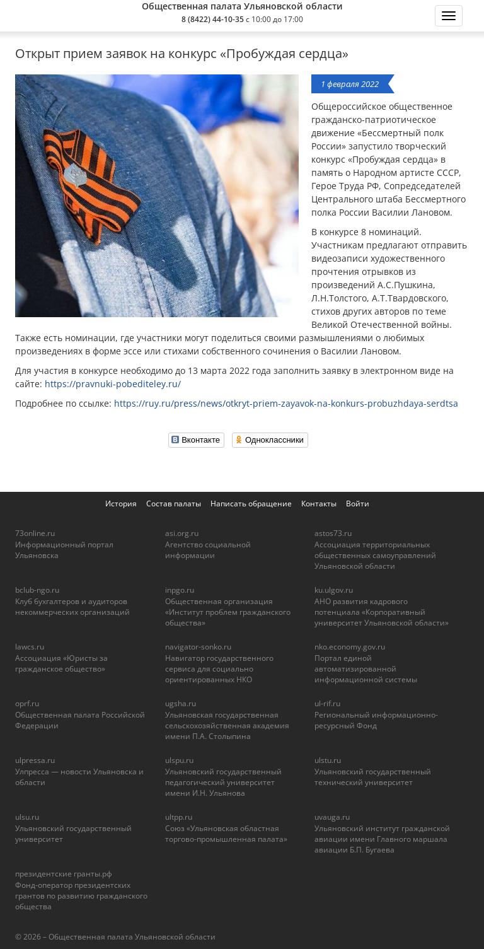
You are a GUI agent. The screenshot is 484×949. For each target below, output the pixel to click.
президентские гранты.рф (63, 873)
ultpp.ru (178, 817)
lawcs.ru (29, 646)
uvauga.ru (332, 817)
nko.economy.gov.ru (349, 646)
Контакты (319, 503)
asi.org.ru (182, 533)
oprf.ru (27, 703)
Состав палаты (173, 503)
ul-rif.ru (327, 703)
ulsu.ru (27, 817)
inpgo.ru (179, 590)
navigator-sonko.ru (198, 646)
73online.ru (35, 533)
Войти (357, 503)
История (121, 503)
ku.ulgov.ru (333, 590)
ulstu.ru (327, 760)
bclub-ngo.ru (37, 590)
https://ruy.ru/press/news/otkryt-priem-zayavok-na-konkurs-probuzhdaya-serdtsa (286, 403)
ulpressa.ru (35, 760)
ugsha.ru (180, 703)
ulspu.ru (179, 760)
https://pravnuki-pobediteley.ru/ (113, 384)
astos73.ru (333, 533)
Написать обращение (251, 503)
